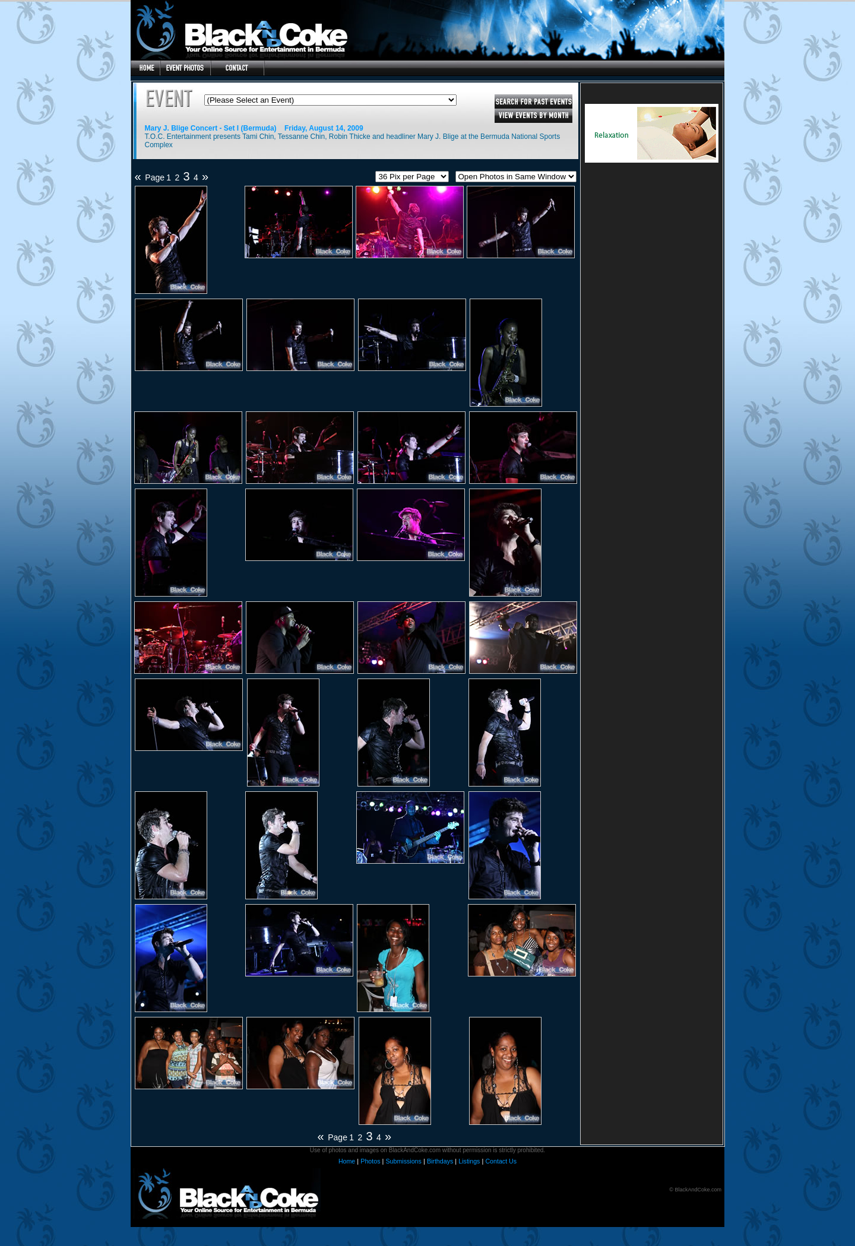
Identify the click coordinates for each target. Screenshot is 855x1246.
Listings (469, 1161)
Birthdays (440, 1161)
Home (346, 1161)
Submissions (403, 1161)
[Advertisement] (651, 256)
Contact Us (501, 1161)
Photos (370, 1161)
